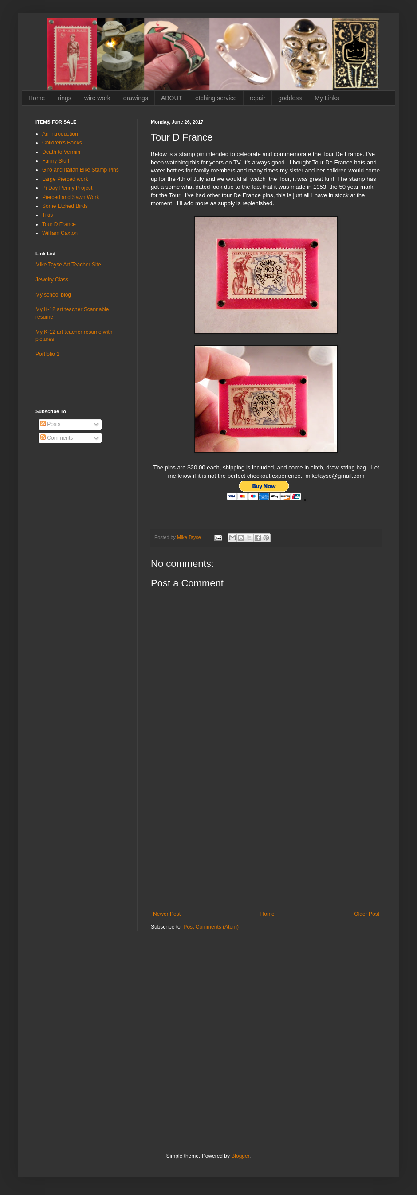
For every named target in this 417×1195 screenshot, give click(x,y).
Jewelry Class (51, 280)
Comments (56, 438)
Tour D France (59, 224)
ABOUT (171, 98)
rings (64, 98)
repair (258, 98)
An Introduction (60, 134)
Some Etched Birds (65, 206)
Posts (50, 424)
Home (36, 98)
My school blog (53, 295)
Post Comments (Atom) (211, 927)
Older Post (366, 914)
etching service (215, 98)
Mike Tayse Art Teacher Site (68, 265)
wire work (97, 98)
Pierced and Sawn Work (70, 197)
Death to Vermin (61, 152)
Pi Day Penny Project (67, 188)
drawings (135, 98)
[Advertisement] (266, 844)
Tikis (47, 215)
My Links (327, 98)
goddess (290, 98)
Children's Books (62, 143)
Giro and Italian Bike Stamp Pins (80, 170)
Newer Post (167, 914)
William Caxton (60, 233)
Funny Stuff (55, 161)
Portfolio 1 (47, 354)
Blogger (240, 1156)
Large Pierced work (65, 179)
